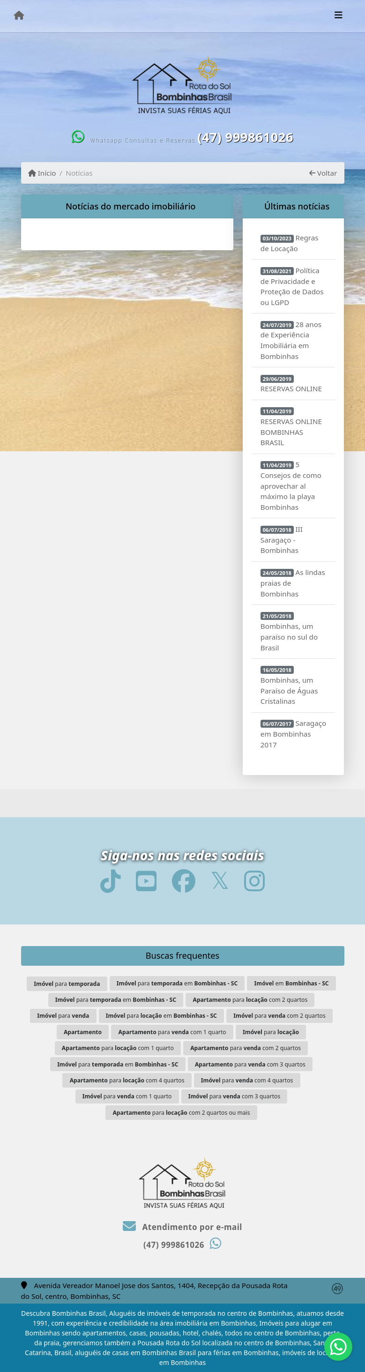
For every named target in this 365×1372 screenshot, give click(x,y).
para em (177, 983)
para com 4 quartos (127, 1080)
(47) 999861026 (245, 137)
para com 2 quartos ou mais (181, 1113)
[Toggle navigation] (338, 16)
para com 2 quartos (250, 1000)
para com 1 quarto (172, 1032)
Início (42, 173)
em (291, 983)
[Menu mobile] (19, 15)
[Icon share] (110, 880)
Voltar (323, 173)
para (67, 984)
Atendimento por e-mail (182, 1227)
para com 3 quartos (250, 1064)
